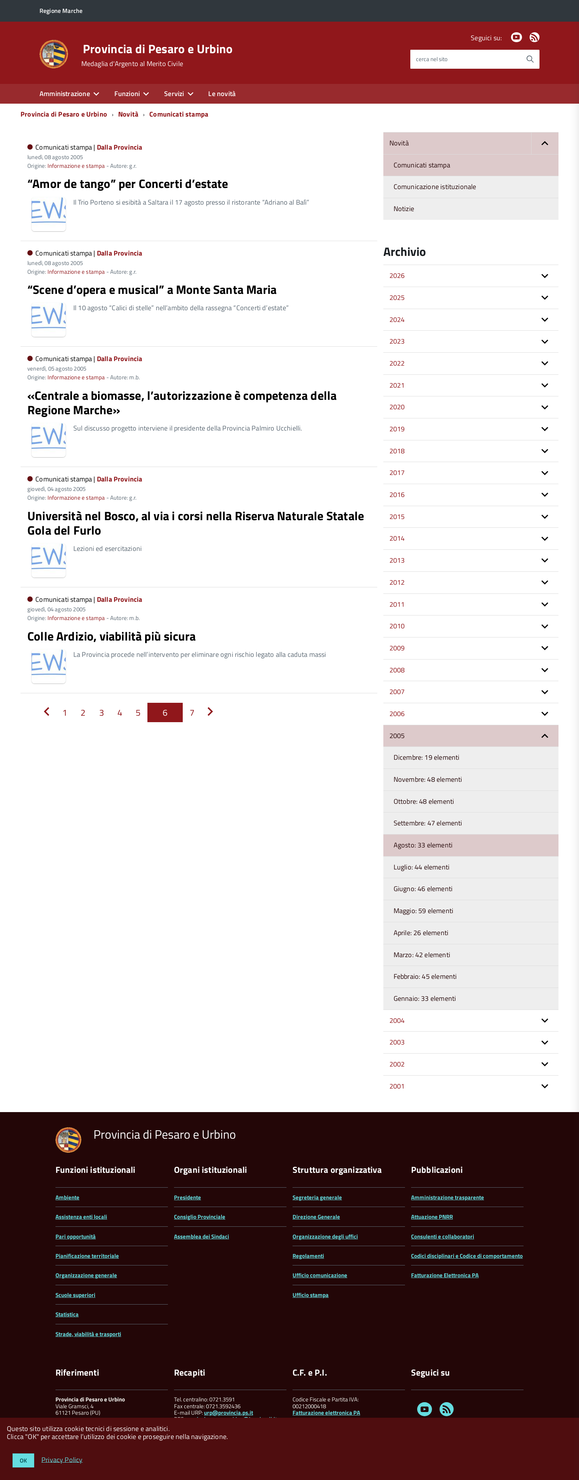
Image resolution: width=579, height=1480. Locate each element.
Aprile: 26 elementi (421, 933)
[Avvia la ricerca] (529, 59)
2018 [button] (397, 451)
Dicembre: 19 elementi (427, 757)
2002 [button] (397, 1064)
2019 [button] (397, 429)
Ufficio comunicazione (320, 1275)
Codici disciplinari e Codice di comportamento (467, 1255)
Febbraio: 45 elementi (425, 976)
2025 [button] (397, 297)
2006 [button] (397, 713)
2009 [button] (397, 648)
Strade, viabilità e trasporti (88, 1334)
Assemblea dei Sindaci (201, 1236)
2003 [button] (397, 1042)
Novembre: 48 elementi (428, 779)
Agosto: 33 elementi (423, 845)
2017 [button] (397, 472)
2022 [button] (397, 363)
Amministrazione (65, 93)
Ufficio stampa (311, 1295)
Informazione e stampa (76, 165)
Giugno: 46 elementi (423, 889)
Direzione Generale (316, 1216)
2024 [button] (397, 319)
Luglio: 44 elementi (421, 867)
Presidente (187, 1197)
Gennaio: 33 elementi (425, 998)
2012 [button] (397, 582)
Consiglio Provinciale (199, 1216)
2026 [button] (397, 275)
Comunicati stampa (178, 114)
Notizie (404, 209)
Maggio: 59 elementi (423, 911)
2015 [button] (397, 516)
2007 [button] (397, 691)
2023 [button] (397, 341)
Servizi (174, 93)
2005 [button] (397, 736)
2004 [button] (397, 1020)
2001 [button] (397, 1086)
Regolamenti (308, 1255)
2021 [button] (397, 385)
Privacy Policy (62, 1459)
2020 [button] (397, 407)
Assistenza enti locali (81, 1216)
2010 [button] (397, 626)
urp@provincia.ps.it (228, 1412)
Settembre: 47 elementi (428, 823)
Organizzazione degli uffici (325, 1236)
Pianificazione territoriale (87, 1255)
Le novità (222, 93)
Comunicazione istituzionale (435, 186)
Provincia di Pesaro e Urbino (158, 49)
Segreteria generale (317, 1197)
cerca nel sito (432, 59)
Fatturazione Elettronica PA (445, 1275)
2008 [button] (397, 670)
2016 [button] (397, 494)
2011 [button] (397, 604)
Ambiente (67, 1197)
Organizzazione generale (86, 1275)
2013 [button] (397, 560)
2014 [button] (397, 538)
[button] (544, 143)
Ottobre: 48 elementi (424, 801)
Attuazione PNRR (432, 1216)
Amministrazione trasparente (447, 1197)
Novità (128, 114)
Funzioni (127, 93)
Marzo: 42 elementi (422, 955)
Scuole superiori (75, 1295)
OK (23, 1460)
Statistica (67, 1314)
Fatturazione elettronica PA (326, 1412)
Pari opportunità (75, 1236)
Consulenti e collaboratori (442, 1236)
